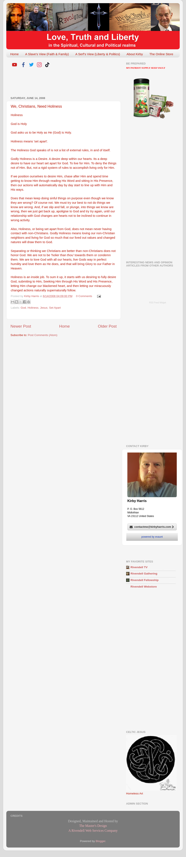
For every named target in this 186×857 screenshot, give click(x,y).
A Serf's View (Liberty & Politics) (97, 54)
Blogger (100, 841)
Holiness (33, 307)
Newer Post (21, 326)
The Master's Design (93, 826)
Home (14, 54)
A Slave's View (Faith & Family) (47, 54)
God (23, 307)
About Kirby (135, 54)
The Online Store (161, 54)
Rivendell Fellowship (145, 580)
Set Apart (55, 307)
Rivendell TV (139, 567)
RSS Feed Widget (157, 302)
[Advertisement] (60, 82)
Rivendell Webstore (144, 586)
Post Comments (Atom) (42, 335)
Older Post (107, 326)
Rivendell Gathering (144, 573)
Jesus (43, 307)
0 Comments (84, 296)
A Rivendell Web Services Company (93, 830)
